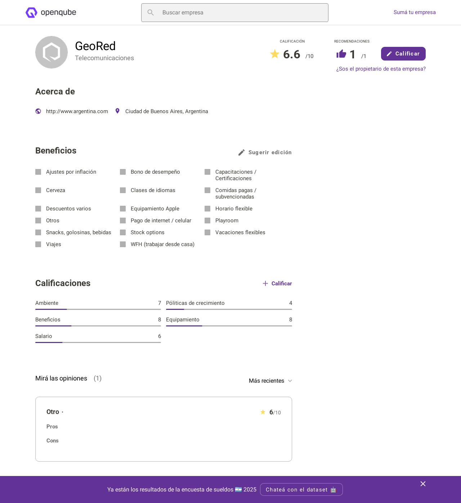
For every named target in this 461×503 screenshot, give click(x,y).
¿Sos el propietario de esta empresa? (381, 69)
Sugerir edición (265, 152)
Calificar (403, 53)
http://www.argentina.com (71, 111)
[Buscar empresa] (234, 12)
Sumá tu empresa (415, 12)
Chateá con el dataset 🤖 (301, 489)
